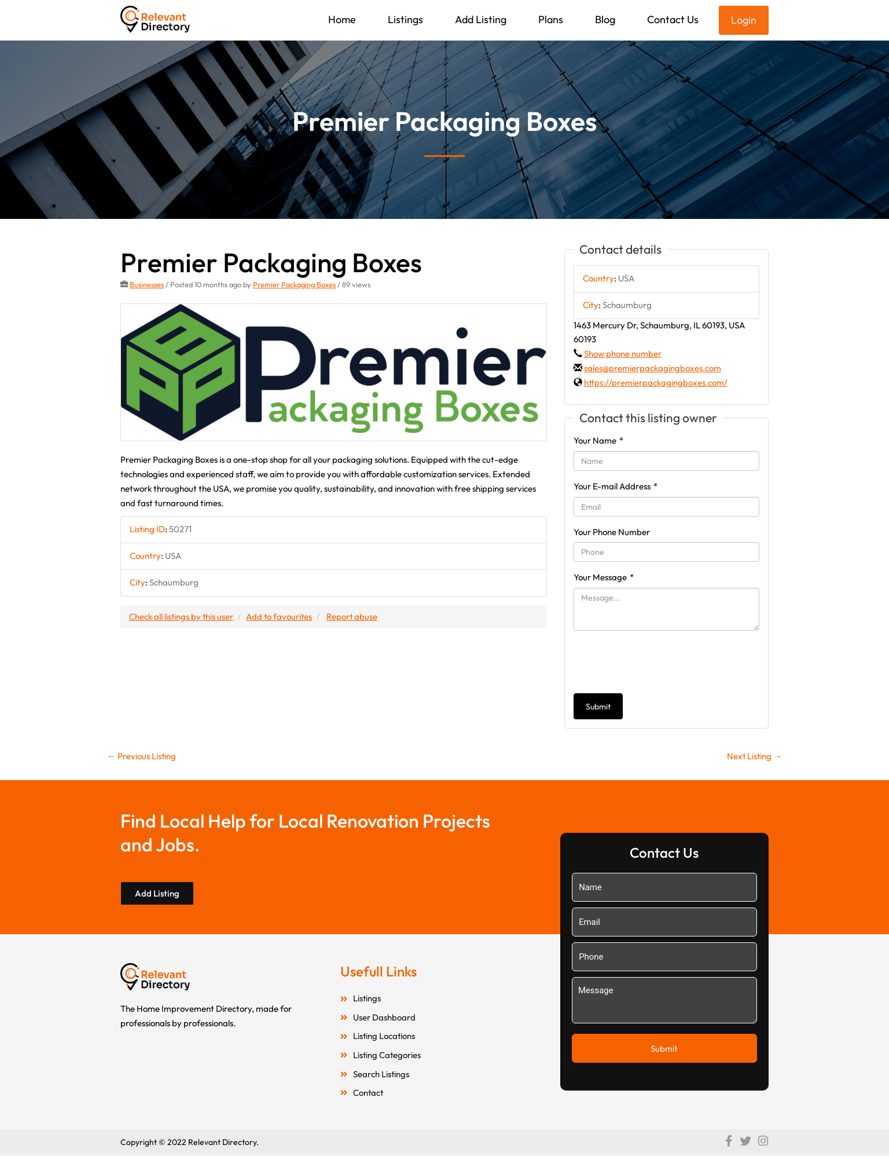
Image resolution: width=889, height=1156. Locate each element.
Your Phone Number (612, 531)
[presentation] (662, 662)
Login (743, 20)
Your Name (598, 440)
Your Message (604, 577)
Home (342, 19)
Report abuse (354, 616)
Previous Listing (142, 756)
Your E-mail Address (615, 486)
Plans (550, 19)
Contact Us (673, 19)
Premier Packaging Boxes (294, 284)
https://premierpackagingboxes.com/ (656, 382)
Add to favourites (280, 616)
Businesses (147, 284)
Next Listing (754, 756)
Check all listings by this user (181, 616)
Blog (605, 19)
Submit (598, 706)
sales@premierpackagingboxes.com (652, 368)
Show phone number (623, 353)
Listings (405, 19)
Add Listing (480, 19)
